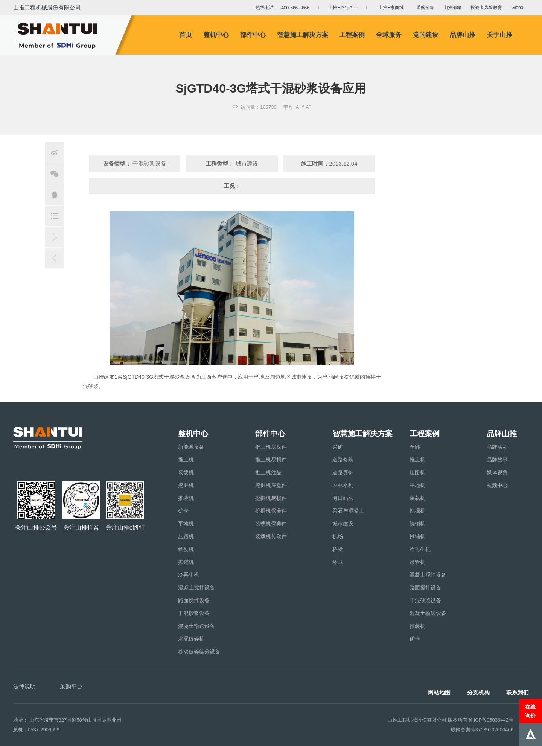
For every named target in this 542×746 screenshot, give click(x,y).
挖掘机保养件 (271, 511)
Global (517, 7)
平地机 (186, 524)
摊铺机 (186, 562)
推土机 (186, 460)
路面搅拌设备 (194, 600)
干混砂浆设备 (194, 613)
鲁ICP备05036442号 (491, 720)
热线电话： (285, 8)
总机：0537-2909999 (36, 729)
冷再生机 (188, 575)
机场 (337, 536)
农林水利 (342, 485)
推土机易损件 (271, 460)
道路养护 (342, 472)
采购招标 (425, 7)
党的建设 (425, 34)
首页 (185, 34)
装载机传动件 (271, 536)
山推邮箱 (452, 7)
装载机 (186, 472)
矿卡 (183, 511)
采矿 (337, 447)
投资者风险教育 (486, 7)
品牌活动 (497, 447)
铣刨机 (186, 549)
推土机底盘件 (271, 447)
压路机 (186, 536)
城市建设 (342, 524)
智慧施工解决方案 (302, 34)
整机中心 (216, 34)
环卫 (337, 562)
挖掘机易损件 (271, 498)
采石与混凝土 (348, 511)
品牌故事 (497, 460)
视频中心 (497, 485)
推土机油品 (268, 472)
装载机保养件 (271, 524)
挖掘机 (186, 485)
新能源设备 (191, 447)
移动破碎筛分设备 (199, 652)
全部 (415, 447)
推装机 (186, 498)
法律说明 (24, 686)
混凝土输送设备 (196, 626)
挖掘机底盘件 (271, 485)
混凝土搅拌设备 (196, 588)
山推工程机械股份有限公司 (47, 7)
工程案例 (352, 34)
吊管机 (417, 562)
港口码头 (342, 498)
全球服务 (389, 34)
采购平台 (71, 686)
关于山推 (499, 34)
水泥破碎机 (191, 639)
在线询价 (530, 711)
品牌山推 (462, 34)
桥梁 (337, 549)
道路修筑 (342, 460)
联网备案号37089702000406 (482, 729)
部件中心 (253, 34)
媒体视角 (497, 472)
